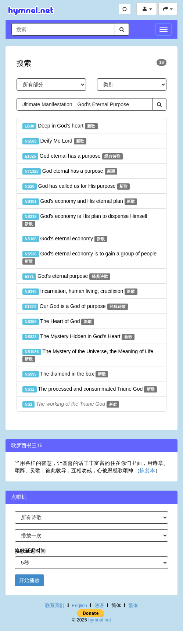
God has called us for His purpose (76, 186)
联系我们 (54, 605)
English (79, 605)
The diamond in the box (65, 374)
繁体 (133, 605)
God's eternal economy (64, 239)
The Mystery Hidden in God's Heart (78, 336)
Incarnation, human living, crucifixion (79, 291)
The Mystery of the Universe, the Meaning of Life (87, 355)
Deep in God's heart (60, 126)
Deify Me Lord (54, 141)
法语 (99, 605)
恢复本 (147, 470)
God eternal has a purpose (72, 156)
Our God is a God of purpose (75, 306)
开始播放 (29, 580)
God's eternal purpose (66, 276)
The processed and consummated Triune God (89, 389)
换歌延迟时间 (30, 551)
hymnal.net (99, 620)
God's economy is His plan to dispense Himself (84, 220)
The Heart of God (58, 321)
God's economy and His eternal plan (79, 201)
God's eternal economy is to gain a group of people (89, 258)
